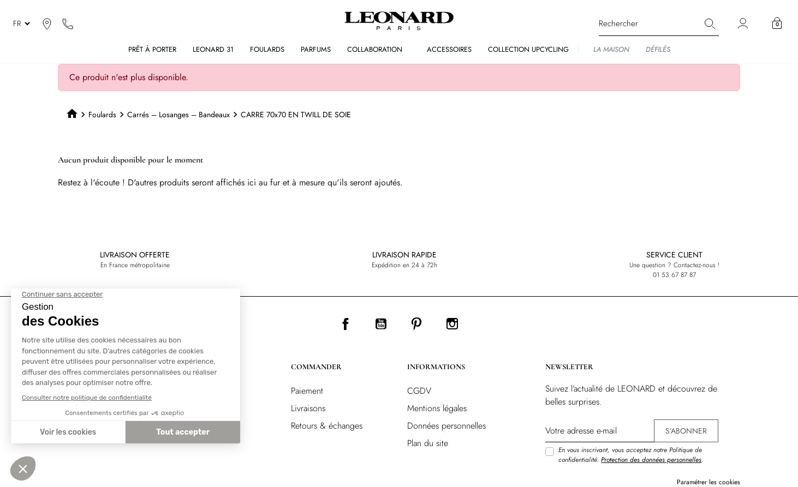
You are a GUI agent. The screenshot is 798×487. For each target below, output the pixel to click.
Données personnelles (446, 425)
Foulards (102, 114)
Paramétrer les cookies (708, 482)
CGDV (419, 390)
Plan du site (427, 443)
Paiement (307, 390)
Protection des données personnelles (651, 460)
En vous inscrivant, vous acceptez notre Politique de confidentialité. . (630, 455)
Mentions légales (437, 408)
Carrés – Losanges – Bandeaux (178, 114)
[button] (777, 23)
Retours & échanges (326, 425)
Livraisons (308, 408)
